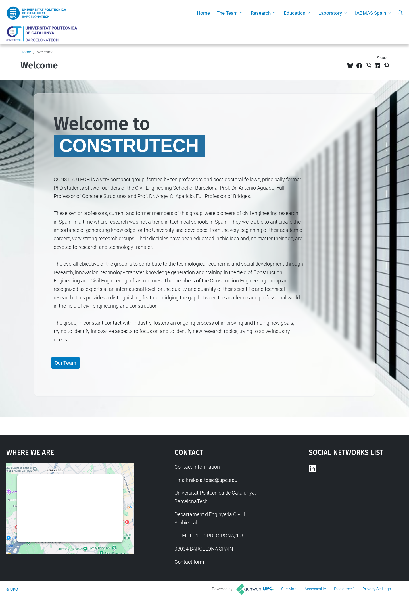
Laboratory (330, 13)
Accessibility (315, 589)
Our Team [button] (65, 363)
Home (203, 13)
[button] (243, 13)
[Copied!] (386, 65)
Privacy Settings (376, 589)
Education (294, 13)
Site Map (289, 589)
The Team (227, 13)
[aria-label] (400, 13)
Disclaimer (343, 589)
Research (261, 13)
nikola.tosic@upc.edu (213, 480)
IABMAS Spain (370, 13)
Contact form (189, 562)
